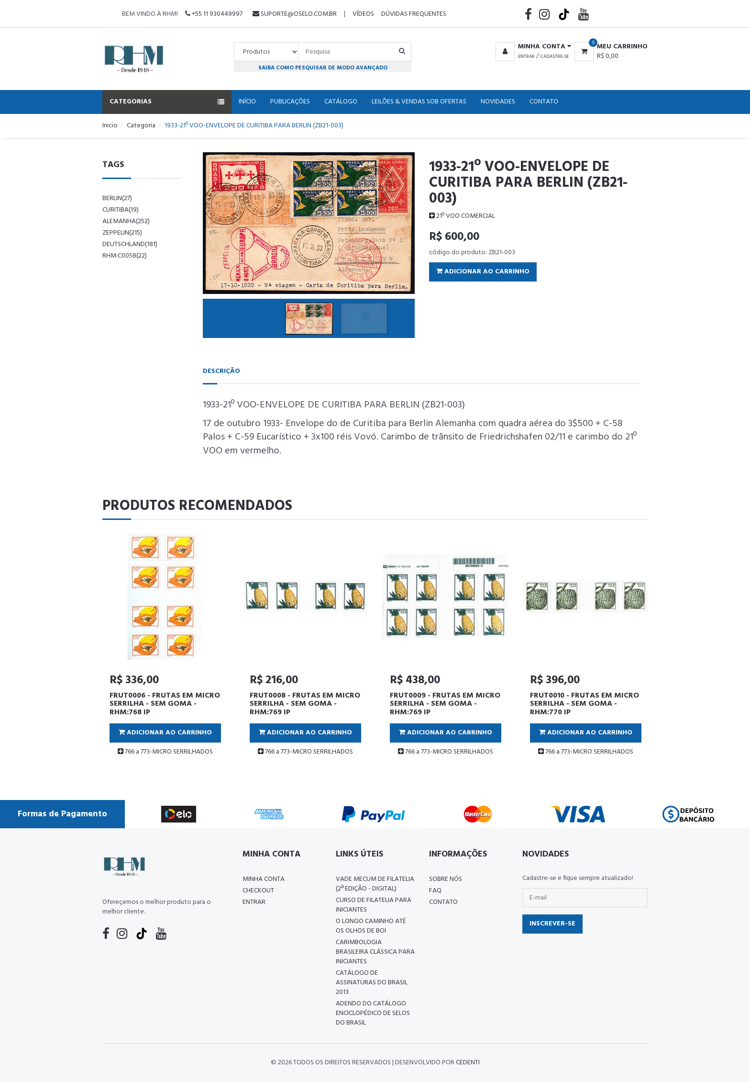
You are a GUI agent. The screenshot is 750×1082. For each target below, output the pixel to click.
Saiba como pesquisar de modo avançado (322, 67)
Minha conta (264, 879)
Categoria (141, 125)
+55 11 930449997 (214, 14)
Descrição (221, 371)
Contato (543, 101)
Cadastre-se (554, 56)
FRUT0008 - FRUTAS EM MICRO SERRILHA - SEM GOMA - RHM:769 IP (305, 704)
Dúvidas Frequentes (413, 14)
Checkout (258, 890)
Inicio (110, 125)
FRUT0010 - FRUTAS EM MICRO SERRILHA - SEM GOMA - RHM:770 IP (584, 704)
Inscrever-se (552, 923)
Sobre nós (445, 879)
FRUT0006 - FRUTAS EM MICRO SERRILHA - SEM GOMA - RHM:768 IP (165, 704)
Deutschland (129, 244)
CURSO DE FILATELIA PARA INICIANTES (373, 905)
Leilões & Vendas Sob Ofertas (419, 101)
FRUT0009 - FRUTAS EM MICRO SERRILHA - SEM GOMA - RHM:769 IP (445, 704)
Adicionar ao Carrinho (482, 271)
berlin (117, 198)
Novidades (498, 101)
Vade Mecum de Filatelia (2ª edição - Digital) (375, 884)
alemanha (126, 221)
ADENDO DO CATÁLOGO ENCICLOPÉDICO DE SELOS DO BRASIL (373, 1013)
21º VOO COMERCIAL (462, 216)
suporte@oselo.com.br (295, 14)
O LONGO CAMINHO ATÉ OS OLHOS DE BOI (371, 926)
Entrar (526, 56)
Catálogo (340, 101)
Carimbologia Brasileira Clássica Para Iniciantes (375, 952)
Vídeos (363, 14)
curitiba (120, 209)
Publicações (290, 101)
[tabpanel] (165, 649)
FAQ (435, 890)
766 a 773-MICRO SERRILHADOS (165, 751)
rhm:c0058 (124, 255)
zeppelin (122, 232)
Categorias (167, 101)
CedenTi (468, 1062)
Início (247, 101)
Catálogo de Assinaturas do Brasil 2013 (372, 983)
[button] (531, 47)
